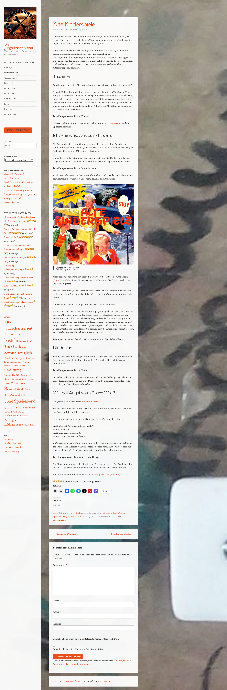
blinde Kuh (107, 513)
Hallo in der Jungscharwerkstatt (19, 62)
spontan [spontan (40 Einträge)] (22, 407)
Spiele (78, 513)
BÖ (87, 29)
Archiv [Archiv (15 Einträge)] (20, 334)
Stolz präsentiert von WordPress (66, 681)
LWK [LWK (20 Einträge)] (6, 383)
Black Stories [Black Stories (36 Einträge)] (13, 346)
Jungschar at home (13, 285)
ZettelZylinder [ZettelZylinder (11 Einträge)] (29, 425)
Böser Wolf (117, 513)
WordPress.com (104, 681)
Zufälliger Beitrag (18, 130)
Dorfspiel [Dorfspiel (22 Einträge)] (19, 358)
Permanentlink (59, 520)
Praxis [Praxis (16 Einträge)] (27, 388)
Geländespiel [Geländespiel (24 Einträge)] (12, 375)
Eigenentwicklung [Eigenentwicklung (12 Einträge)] (10, 362)
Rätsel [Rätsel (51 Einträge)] (15, 394)
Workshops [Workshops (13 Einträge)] (24, 416)
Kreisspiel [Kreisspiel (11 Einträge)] (31, 379)
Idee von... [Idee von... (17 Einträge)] (16, 378)
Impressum (9, 109)
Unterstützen (10, 88)
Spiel (125, 513)
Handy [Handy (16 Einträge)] (7, 379)
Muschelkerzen (11, 202)
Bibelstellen (9, 83)
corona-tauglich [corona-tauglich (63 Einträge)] (18, 352)
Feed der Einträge (12, 443)
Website (57, 623)
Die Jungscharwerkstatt (18, 46)
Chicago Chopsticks (13, 198)
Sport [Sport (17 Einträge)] (32, 407)
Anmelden (9, 439)
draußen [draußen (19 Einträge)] (30, 358)
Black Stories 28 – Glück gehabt (18, 301)
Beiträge (8, 67)
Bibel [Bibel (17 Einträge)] (29, 341)
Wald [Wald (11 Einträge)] (15, 412)
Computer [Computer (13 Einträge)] (28, 347)
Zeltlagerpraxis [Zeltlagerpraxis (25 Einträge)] (13, 424)
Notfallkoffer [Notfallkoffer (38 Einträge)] (13, 388)
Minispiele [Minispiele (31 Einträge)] (18, 383)
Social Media (10, 98)
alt (101, 513)
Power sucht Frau (12, 237)
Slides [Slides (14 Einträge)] (23, 395)
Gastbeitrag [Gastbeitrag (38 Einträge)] (12, 370)
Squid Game (60, 280)
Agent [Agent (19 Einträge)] (7, 316)
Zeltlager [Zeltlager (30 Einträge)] (10, 420)
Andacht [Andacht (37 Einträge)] (10, 334)
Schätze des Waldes (122, 533)
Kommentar (60, 565)
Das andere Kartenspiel (15, 257)
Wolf (79, 516)
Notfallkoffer (10, 93)
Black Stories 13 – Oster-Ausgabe (19, 277)
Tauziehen (72, 516)
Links (6, 104)
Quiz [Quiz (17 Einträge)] (6, 394)
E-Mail (57, 612)
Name (57, 600)
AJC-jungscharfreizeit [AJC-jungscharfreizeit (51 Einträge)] (18, 325)
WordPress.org (11, 451)
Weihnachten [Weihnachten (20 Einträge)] (11, 415)
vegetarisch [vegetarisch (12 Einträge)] (8, 412)
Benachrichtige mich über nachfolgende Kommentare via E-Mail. (86, 638)
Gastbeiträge (10, 78)
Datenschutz (10, 114)
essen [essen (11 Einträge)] (19, 362)
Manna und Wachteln (65, 533)
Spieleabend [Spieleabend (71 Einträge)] (25, 401)
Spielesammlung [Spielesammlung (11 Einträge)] (9, 408)
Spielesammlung (60, 516)
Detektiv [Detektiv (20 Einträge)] (8, 358)
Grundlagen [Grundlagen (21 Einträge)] (27, 374)
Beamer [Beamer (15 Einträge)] (22, 341)
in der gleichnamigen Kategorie (108, 474)
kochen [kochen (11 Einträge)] (24, 379)
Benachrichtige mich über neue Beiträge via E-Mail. (79, 649)
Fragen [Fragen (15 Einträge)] (26, 362)
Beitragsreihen (11, 72)
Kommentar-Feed (12, 447)
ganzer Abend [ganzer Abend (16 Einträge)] (18, 365)
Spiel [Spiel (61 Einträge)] (8, 401)
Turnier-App (114, 123)
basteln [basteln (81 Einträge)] (11, 340)
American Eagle (90, 401)
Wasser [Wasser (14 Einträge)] (21, 411)
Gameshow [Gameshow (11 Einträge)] (7, 366)
